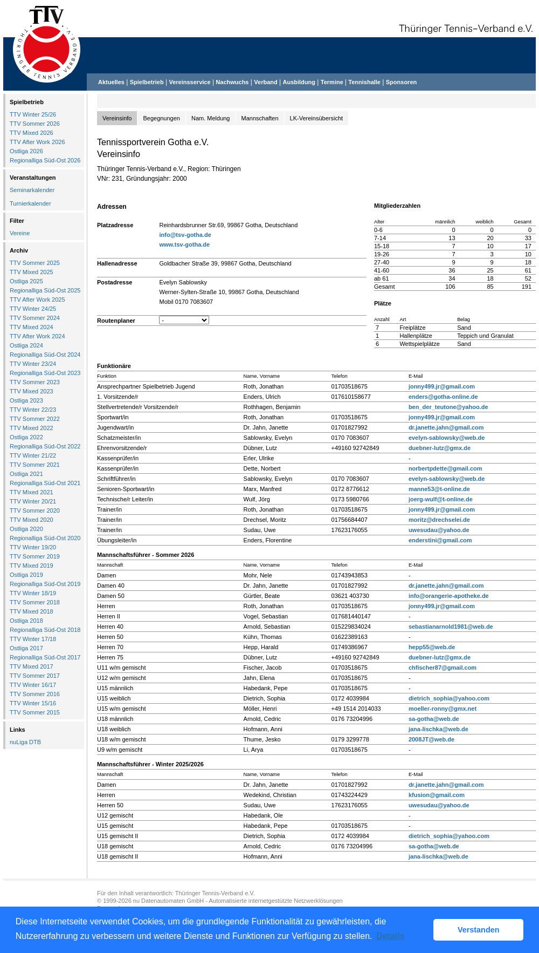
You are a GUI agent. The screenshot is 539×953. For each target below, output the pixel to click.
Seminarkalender (32, 190)
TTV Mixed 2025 (31, 272)
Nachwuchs (232, 82)
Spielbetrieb (147, 82)
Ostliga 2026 (26, 151)
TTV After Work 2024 (37, 336)
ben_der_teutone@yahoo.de (448, 407)
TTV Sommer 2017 (35, 675)
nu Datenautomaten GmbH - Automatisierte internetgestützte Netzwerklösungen (238, 900)
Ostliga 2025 (26, 281)
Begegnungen (161, 118)
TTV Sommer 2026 (35, 123)
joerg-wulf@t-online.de (441, 499)
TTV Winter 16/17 (33, 685)
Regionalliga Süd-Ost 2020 (45, 538)
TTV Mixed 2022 (31, 428)
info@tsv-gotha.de (185, 235)
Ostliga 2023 (26, 400)
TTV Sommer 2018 (35, 602)
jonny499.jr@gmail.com (442, 386)
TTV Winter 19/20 (33, 547)
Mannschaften (260, 118)
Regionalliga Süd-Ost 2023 (45, 373)
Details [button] (390, 936)
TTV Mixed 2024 (31, 327)
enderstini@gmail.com (440, 540)
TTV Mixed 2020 (31, 519)
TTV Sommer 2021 (35, 464)
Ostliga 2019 (26, 574)
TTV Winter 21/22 (33, 455)
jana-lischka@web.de (438, 729)
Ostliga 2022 (26, 437)
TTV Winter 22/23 (33, 409)
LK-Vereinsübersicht (316, 118)
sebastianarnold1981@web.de (451, 626)
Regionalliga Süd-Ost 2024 (45, 354)
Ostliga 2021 (26, 474)
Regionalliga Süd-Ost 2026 (45, 160)
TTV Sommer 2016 (35, 694)
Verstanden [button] (479, 929)
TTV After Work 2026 (37, 142)
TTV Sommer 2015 (35, 712)
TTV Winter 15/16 (33, 703)
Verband (265, 82)
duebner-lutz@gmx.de (440, 448)
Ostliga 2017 (26, 648)
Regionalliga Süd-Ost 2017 (45, 657)
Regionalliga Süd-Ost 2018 (45, 630)
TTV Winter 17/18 (33, 639)
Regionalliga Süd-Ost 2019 (45, 584)
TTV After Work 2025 (37, 299)
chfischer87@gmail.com (442, 667)
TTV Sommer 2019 (35, 556)
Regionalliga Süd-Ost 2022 (45, 446)
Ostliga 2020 (26, 529)
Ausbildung (299, 82)
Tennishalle (364, 82)
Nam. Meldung (210, 118)
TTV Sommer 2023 (35, 382)
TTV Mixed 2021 (31, 492)
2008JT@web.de (431, 739)
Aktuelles (111, 82)
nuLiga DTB (25, 742)
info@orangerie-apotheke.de (449, 596)
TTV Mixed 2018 (31, 611)
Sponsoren (401, 82)
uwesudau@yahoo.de (439, 530)
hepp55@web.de (432, 647)
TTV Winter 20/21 (33, 501)
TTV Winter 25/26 (33, 114)
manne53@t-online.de (439, 489)
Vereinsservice (189, 82)
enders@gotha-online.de (443, 396)
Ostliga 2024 (26, 345)
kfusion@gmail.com (437, 795)
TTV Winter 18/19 (33, 593)
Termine (333, 82)
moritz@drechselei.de (439, 519)
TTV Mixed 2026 (31, 133)
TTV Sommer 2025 (35, 263)
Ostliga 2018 (26, 620)
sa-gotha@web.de (434, 719)
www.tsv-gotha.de (184, 244)
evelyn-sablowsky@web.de (447, 437)
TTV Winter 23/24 (33, 363)
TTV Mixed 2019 (31, 565)
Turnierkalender (30, 203)
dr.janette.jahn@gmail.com (446, 427)
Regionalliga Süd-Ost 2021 (45, 483)
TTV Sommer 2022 (35, 419)
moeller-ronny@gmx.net (442, 708)
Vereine (20, 233)
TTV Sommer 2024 (35, 318)
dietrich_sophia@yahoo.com (449, 698)
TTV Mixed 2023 (31, 391)
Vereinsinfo (117, 118)
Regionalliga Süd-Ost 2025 (45, 290)
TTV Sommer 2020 (35, 510)
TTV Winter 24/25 (33, 308)
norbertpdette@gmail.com (445, 468)
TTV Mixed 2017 (31, 666)
